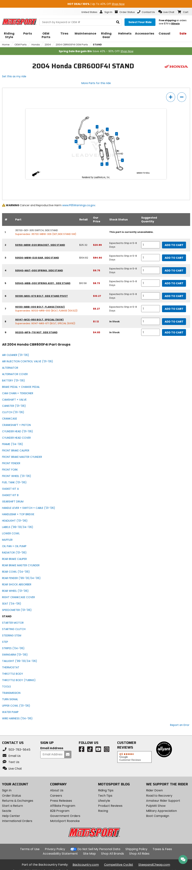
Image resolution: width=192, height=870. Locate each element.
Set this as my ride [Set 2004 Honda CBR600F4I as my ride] (14, 76)
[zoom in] (170, 97)
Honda (36, 44)
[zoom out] (181, 97)
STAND (97, 44)
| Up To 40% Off (96, 4)
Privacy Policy (55, 849)
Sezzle (6, 811)
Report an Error (179, 725)
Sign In (6, 790)
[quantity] (150, 244)
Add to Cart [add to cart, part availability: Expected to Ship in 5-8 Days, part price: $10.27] (174, 296)
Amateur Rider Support (163, 801)
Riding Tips (105, 790)
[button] (166, 12)
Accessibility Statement (60, 853)
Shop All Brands (112, 853)
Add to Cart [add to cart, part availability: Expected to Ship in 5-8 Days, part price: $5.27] (174, 309)
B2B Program (59, 811)
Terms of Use (30, 849)
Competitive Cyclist (118, 864)
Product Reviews (110, 806)
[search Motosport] (80, 22)
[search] (118, 22)
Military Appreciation (161, 811)
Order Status (11, 795)
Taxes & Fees (162, 849)
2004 (48, 44)
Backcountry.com (86, 864)
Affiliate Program (62, 806)
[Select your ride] (139, 22)
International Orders (17, 821)
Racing (103, 811)
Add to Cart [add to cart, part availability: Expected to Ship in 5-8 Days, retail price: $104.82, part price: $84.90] (174, 258)
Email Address (51, 748)
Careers (56, 795)
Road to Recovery (159, 795)
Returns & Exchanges (17, 801)
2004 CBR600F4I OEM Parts (72, 44)
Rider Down (154, 790)
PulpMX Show (156, 806)
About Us (56, 790)
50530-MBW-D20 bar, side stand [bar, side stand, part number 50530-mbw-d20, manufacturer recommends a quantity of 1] (37, 257)
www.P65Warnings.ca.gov (78, 205)
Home (6, 44)
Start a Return (12, 806)
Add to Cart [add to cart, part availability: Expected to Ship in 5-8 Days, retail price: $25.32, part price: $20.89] (174, 245)
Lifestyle (104, 801)
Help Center (11, 816)
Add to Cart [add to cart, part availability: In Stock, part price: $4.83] (174, 332)
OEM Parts (20, 44)
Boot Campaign (157, 816)
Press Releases (61, 801)
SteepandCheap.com (154, 864)
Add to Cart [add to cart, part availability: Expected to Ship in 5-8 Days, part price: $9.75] (174, 270)
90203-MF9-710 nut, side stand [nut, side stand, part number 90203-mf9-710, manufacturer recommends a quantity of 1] (36, 332)
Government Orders (65, 816)
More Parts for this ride (96, 83)
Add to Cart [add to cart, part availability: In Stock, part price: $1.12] (174, 321)
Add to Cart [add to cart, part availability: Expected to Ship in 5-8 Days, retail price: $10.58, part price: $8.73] (174, 283)
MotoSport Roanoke (65, 821)
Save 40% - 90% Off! (96, 51)
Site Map (89, 853)
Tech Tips (105, 795)
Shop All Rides (139, 853)
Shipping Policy (136, 849)
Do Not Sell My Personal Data (98, 849)
